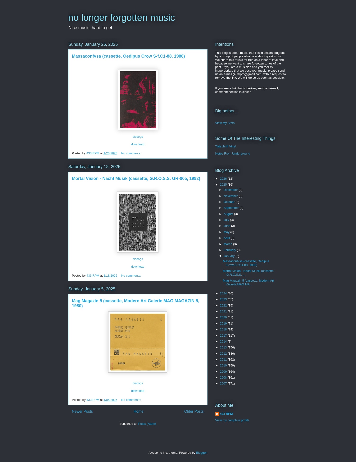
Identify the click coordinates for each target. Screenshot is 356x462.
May (227, 232)
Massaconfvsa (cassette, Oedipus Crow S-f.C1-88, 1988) (128, 56)
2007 (224, 383)
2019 (224, 323)
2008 (224, 377)
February (230, 250)
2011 (224, 359)
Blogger (201, 452)
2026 (224, 178)
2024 (224, 293)
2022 (224, 305)
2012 (224, 353)
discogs (137, 136)
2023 (224, 299)
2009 (224, 371)
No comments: (131, 153)
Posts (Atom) (147, 423)
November (231, 196)
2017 (224, 335)
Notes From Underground (232, 153)
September (231, 208)
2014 (224, 341)
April (227, 238)
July (227, 220)
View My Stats (225, 123)
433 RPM (226, 414)
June (227, 226)
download (137, 144)
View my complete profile (232, 420)
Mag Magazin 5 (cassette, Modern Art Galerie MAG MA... (248, 282)
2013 (224, 347)
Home (139, 411)
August (229, 214)
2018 (224, 329)
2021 (224, 311)
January (229, 256)
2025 (224, 184)
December (231, 190)
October (229, 202)
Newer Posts (82, 411)
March (228, 244)
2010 (224, 365)
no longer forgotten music (121, 17)
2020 (224, 317)
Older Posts (193, 411)
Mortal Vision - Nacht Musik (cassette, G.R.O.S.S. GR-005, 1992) (136, 178)
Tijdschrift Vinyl (225, 146)
